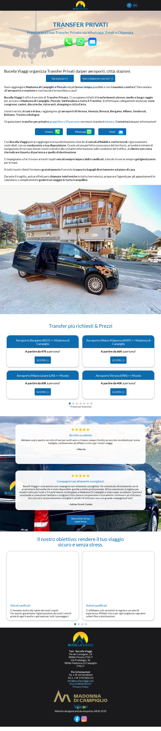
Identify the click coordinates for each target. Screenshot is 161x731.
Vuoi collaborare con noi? (97, 78)
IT (131, 5)
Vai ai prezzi (60, 78)
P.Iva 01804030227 (81, 688)
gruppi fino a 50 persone (64, 121)
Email (116, 135)
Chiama (52, 135)
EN (137, 5)
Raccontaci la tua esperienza (80, 524)
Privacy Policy (80, 691)
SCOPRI (43, 364)
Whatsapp (83, 135)
